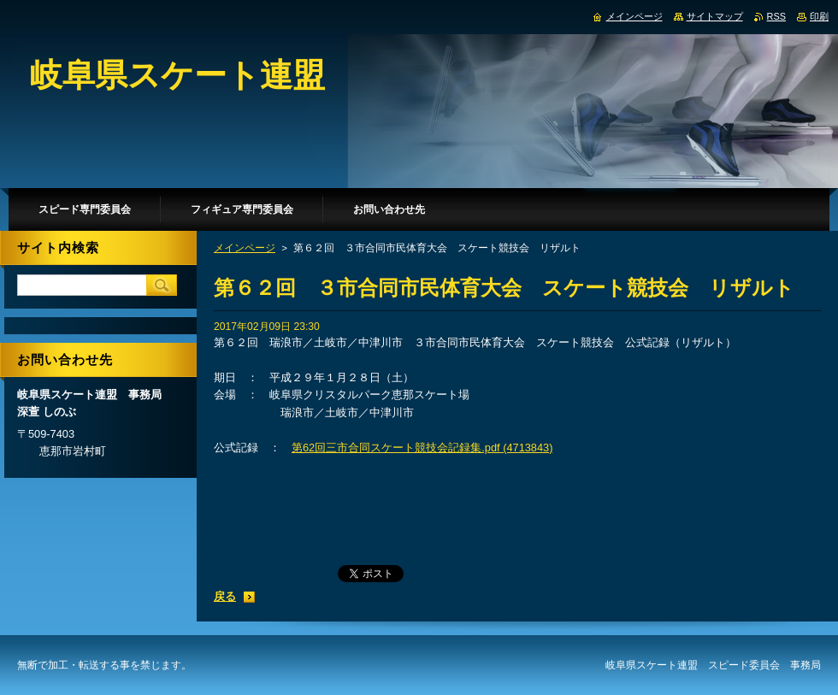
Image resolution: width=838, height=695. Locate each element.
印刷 (819, 16)
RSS (776, 16)
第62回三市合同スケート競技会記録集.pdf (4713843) (422, 447)
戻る (225, 596)
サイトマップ (715, 16)
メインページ (244, 248)
